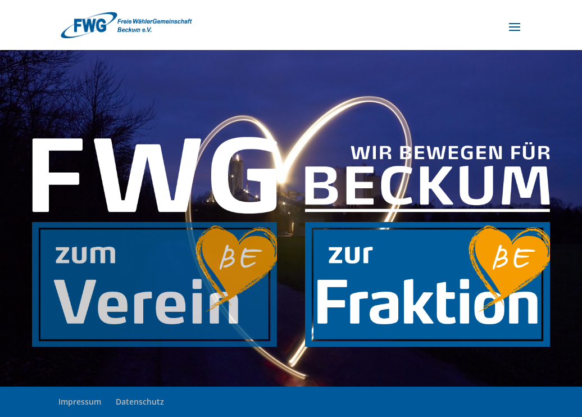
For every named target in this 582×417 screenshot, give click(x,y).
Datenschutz (140, 401)
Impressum (79, 401)
